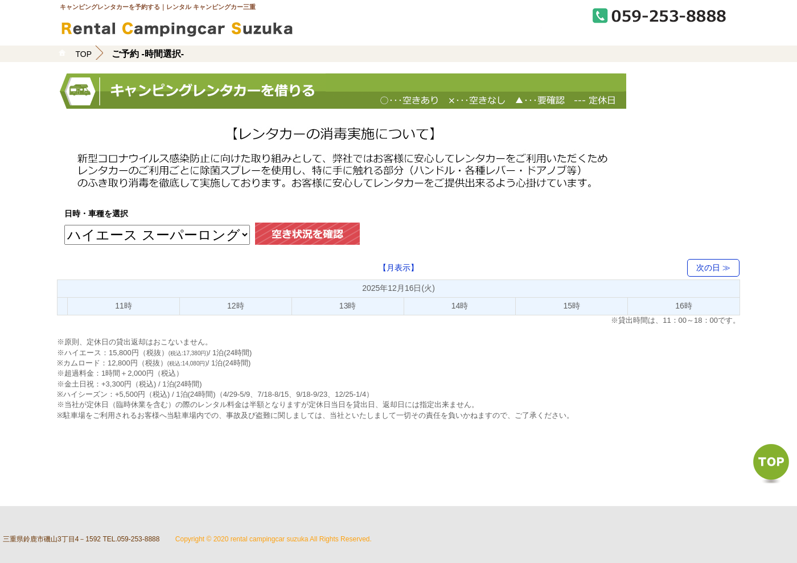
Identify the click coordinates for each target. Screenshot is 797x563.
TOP (84, 54)
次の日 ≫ (713, 267)
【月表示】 (398, 267)
